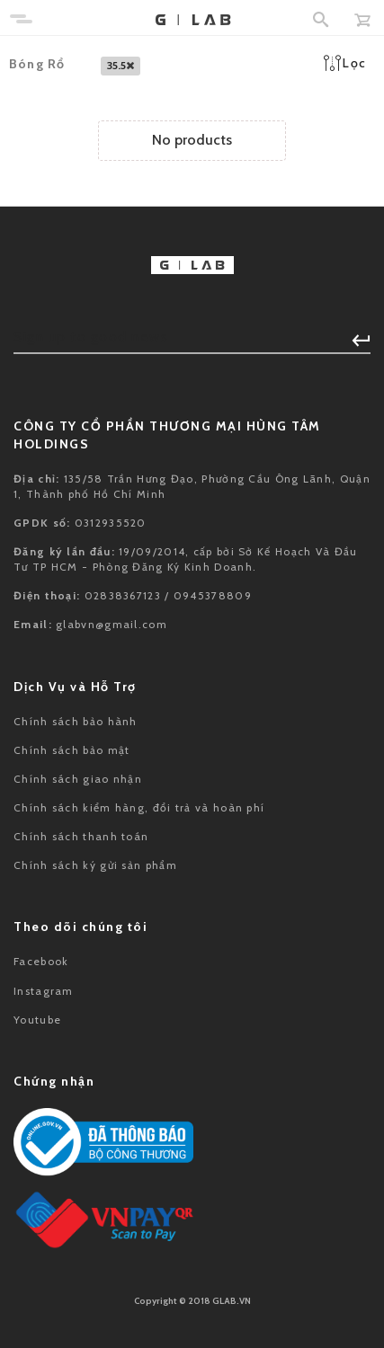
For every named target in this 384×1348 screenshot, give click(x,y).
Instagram (43, 991)
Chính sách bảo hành (75, 721)
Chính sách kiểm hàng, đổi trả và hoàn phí (138, 807)
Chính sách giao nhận (77, 778)
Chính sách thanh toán (80, 836)
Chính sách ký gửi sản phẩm (95, 865)
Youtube (37, 1019)
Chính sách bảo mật (71, 750)
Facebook (40, 961)
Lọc (345, 63)
